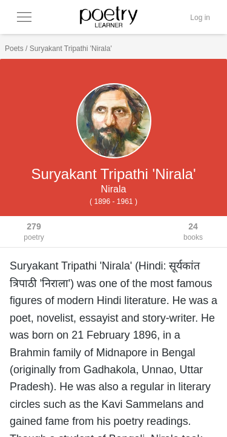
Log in (200, 17)
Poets (14, 48)
